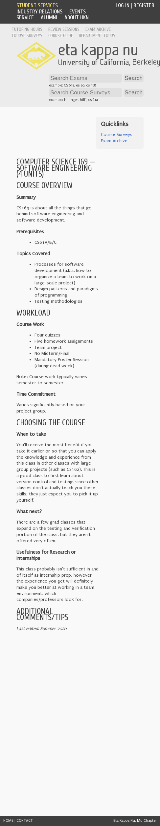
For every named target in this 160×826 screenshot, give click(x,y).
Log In (122, 5)
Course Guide (60, 35)
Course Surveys (27, 35)
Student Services (37, 5)
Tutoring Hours (27, 29)
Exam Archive (98, 29)
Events (77, 12)
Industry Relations (39, 12)
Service (25, 17)
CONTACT (24, 820)
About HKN (76, 17)
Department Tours (97, 35)
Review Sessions (64, 29)
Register (143, 5)
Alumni (49, 17)
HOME (8, 820)
